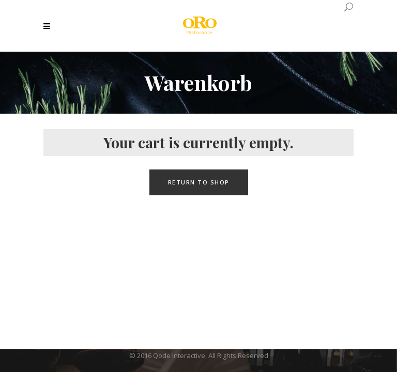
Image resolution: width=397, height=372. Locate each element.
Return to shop (199, 182)
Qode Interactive (179, 355)
